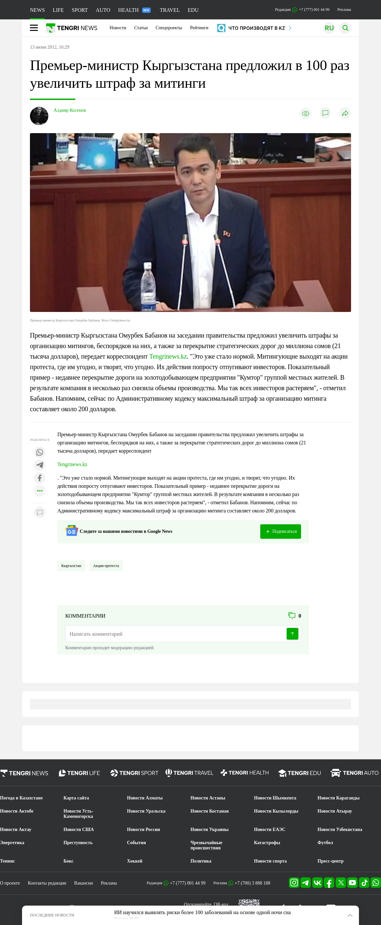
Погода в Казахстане (21, 797)
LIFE (58, 10)
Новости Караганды (339, 797)
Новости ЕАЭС (269, 829)
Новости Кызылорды (276, 811)
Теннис (7, 861)
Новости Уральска (146, 811)
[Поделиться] (345, 113)
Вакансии (83, 883)
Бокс (68, 861)
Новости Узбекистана (340, 829)
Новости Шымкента (275, 797)
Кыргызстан (71, 565)
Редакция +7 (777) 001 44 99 (302, 9)
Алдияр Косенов (70, 110)
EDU (193, 10)
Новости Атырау (335, 811)
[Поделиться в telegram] (40, 465)
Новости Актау (15, 829)
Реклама (344, 9)
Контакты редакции (47, 883)
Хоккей (134, 861)
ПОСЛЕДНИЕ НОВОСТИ (52, 915)
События (136, 842)
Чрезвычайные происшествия (206, 845)
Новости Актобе (17, 811)
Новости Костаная (209, 811)
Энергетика (12, 842)
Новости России (143, 829)
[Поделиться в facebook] (40, 478)
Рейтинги (199, 27)
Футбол (325, 842)
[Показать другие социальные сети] (40, 491)
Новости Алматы (145, 797)
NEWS (37, 10)
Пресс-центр (330, 861)
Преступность (78, 842)
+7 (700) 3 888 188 (252, 883)
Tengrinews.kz (168, 356)
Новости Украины (209, 829)
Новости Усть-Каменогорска (78, 814)
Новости (118, 27)
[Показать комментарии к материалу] (40, 513)
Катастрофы (267, 842)
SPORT (80, 10)
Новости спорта (270, 861)
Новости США (79, 829)
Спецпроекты (169, 27)
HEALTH (134, 10)
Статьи (141, 27)
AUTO (103, 10)
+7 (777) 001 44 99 (187, 883)
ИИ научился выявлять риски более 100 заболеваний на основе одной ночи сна (202, 912)
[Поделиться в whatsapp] (40, 452)
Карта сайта (76, 797)
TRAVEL (170, 10)
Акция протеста (106, 565)
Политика (200, 861)
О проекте (10, 883)
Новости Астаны (207, 797)
